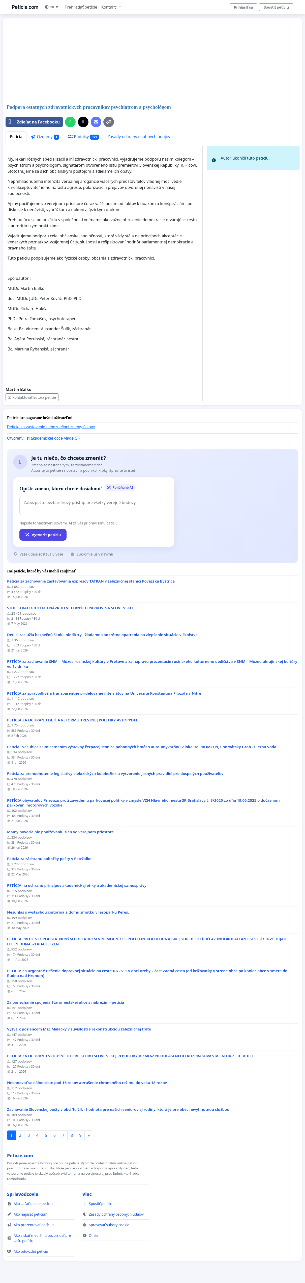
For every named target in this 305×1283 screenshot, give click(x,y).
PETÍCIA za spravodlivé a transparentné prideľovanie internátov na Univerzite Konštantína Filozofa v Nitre (104, 693)
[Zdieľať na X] (83, 122)
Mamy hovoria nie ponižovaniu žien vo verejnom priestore (60, 831)
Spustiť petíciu (276, 7)
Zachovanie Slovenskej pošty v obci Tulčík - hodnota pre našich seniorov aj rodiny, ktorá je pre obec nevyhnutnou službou (118, 1109)
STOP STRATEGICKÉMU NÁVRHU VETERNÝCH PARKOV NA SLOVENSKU (70, 608)
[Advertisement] (152, 61)
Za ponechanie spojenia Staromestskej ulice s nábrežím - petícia (65, 1002)
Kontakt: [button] (109, 7)
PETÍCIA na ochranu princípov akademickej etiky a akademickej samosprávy (76, 885)
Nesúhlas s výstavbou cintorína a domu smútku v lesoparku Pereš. (68, 912)
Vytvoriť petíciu (43, 534)
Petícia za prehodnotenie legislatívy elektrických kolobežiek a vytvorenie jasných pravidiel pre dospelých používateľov (115, 773)
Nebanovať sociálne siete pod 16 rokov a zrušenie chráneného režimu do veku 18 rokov (87, 1082)
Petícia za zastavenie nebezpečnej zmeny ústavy (51, 427)
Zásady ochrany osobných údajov (139, 136)
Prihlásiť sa (243, 7)
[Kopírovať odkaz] (108, 122)
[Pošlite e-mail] (96, 122)
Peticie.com (25, 7)
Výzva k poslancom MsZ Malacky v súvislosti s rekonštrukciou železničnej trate (79, 1029)
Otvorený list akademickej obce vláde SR (43, 438)
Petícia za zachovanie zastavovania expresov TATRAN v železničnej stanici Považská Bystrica (91, 581)
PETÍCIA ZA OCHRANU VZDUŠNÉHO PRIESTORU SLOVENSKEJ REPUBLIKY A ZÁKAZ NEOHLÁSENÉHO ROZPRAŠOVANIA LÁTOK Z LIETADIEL (130, 1055)
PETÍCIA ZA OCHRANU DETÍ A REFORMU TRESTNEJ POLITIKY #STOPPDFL (72, 720)
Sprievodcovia (22, 1194)
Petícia (16, 136)
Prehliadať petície (81, 7)
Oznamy (45, 137)
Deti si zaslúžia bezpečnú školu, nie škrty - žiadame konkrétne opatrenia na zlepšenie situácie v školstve (102, 634)
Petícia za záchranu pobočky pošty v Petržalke (49, 858)
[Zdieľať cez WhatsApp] (70, 122)
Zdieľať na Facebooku (33, 122)
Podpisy (83, 137)
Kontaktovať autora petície (32, 397)
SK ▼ (51, 7)
